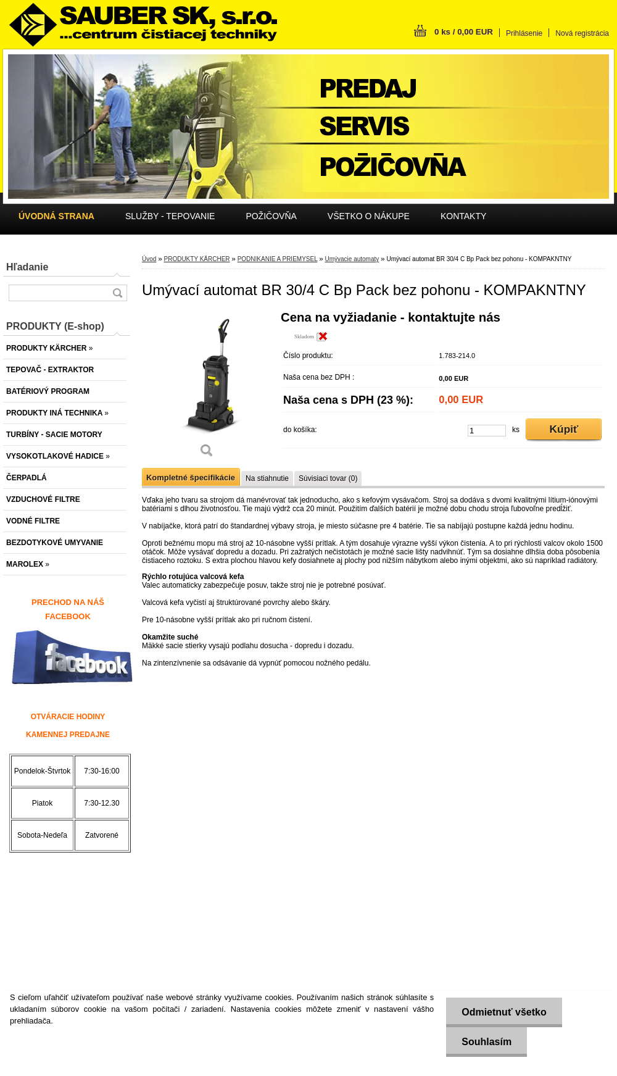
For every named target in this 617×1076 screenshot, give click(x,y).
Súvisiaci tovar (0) (328, 478)
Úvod (149, 259)
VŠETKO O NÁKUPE (369, 216)
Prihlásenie (524, 33)
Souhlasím (486, 1041)
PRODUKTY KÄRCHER (197, 259)
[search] (117, 293)
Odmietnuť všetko (504, 1012)
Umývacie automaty (352, 259)
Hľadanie (27, 267)
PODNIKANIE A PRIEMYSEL (278, 259)
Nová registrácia (582, 33)
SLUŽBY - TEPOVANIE (170, 216)
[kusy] (487, 430)
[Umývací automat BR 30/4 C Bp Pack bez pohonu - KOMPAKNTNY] (207, 388)
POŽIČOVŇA (271, 216)
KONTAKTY (463, 216)
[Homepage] (56, 216)
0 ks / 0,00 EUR (463, 31)
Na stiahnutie (267, 478)
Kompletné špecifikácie (190, 477)
